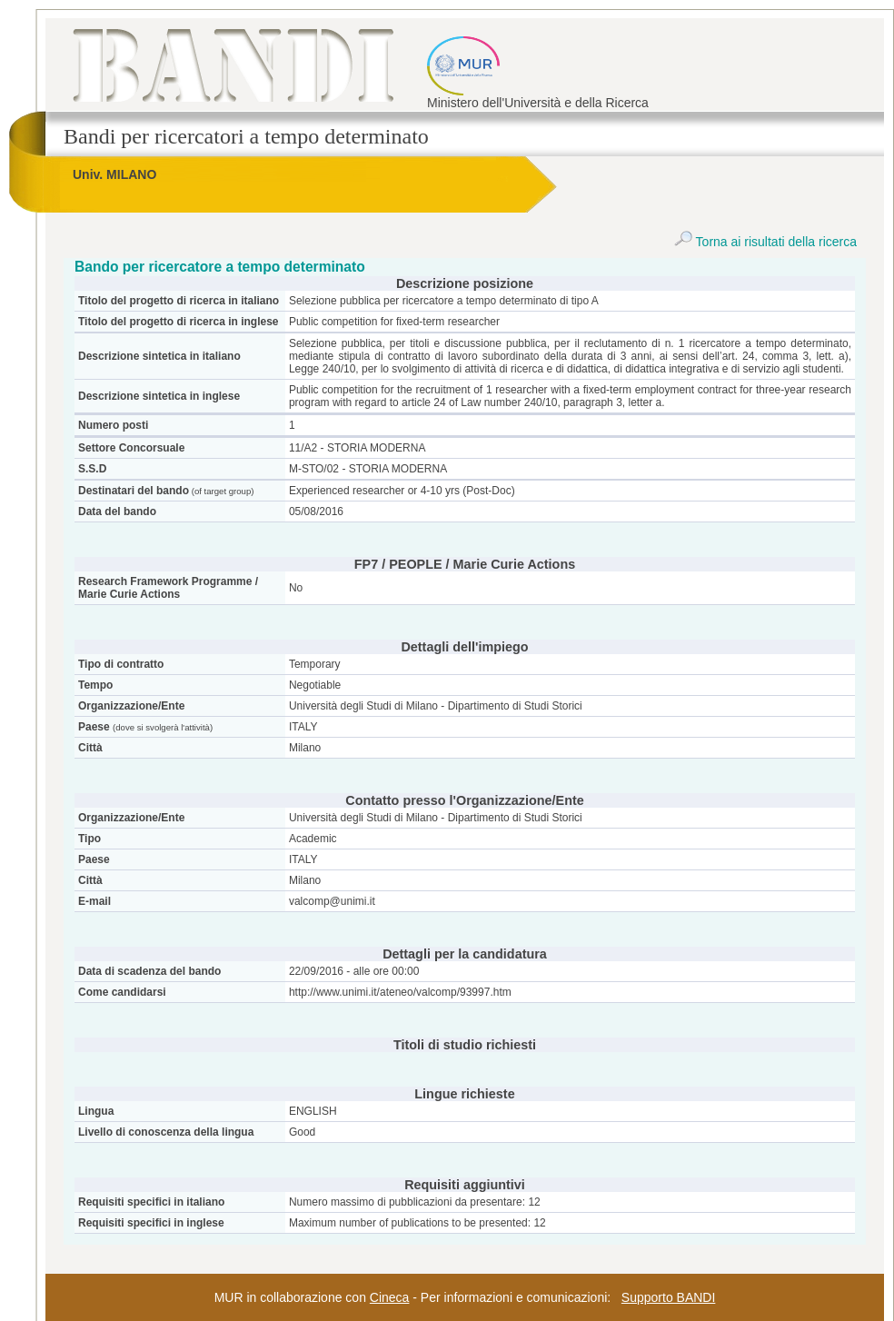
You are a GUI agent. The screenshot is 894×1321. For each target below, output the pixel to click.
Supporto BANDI (668, 1297)
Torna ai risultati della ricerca (765, 241)
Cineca (390, 1297)
